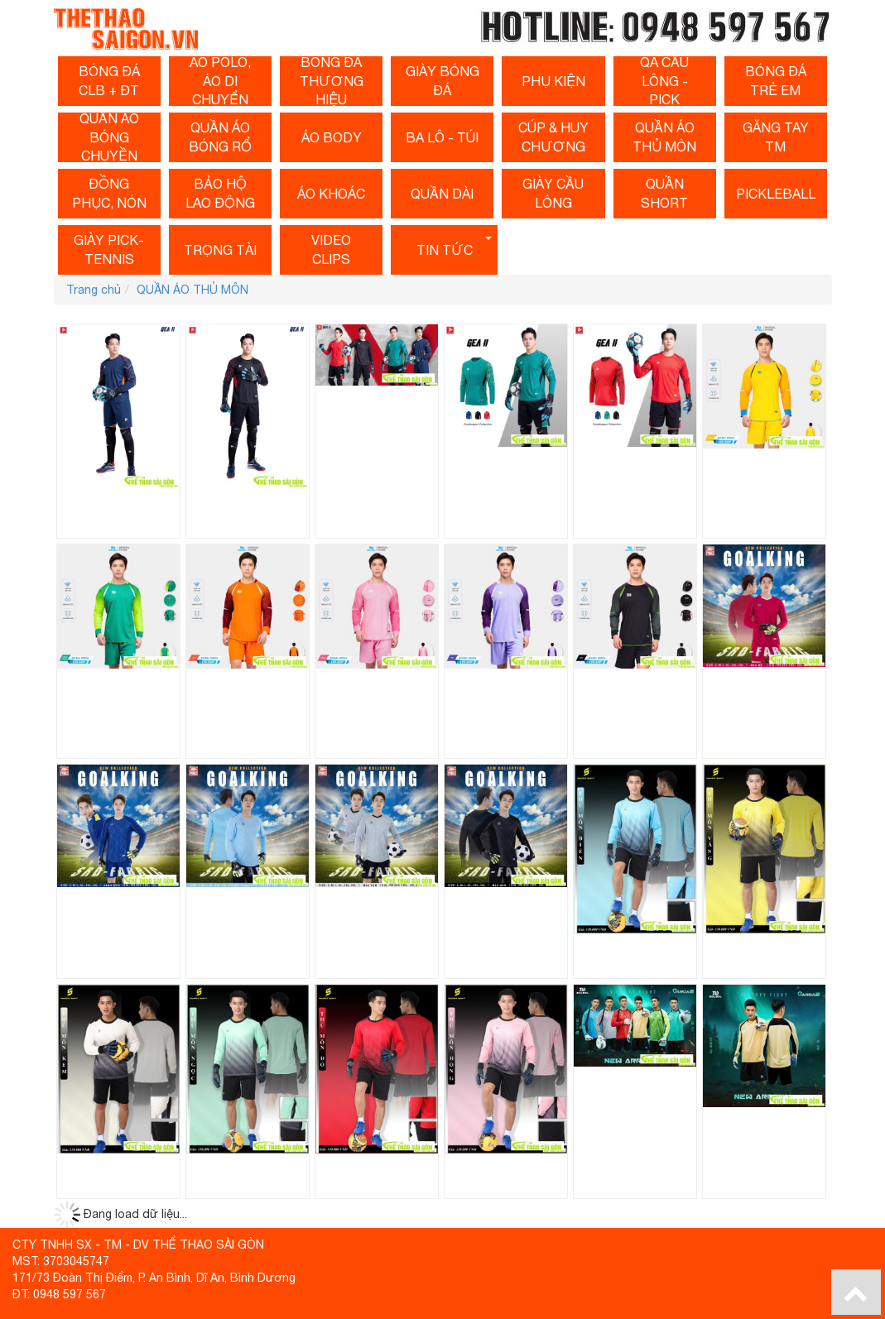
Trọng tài (220, 249)
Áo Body (331, 137)
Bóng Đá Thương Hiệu (331, 81)
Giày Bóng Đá (442, 81)
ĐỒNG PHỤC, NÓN (109, 193)
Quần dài (442, 193)
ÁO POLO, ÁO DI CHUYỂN (220, 81)
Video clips (331, 249)
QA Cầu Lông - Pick (664, 81)
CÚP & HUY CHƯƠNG (553, 137)
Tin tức (444, 249)
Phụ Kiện (553, 81)
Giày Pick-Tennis (109, 249)
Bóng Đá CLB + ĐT (109, 81)
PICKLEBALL (775, 193)
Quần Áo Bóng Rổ (220, 137)
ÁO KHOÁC (331, 193)
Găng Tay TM (776, 137)
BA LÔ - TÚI (442, 137)
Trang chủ (93, 289)
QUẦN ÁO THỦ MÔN (664, 137)
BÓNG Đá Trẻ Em (775, 81)
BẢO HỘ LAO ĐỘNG (220, 193)
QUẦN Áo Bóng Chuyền (109, 137)
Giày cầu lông (553, 193)
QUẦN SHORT (664, 193)
